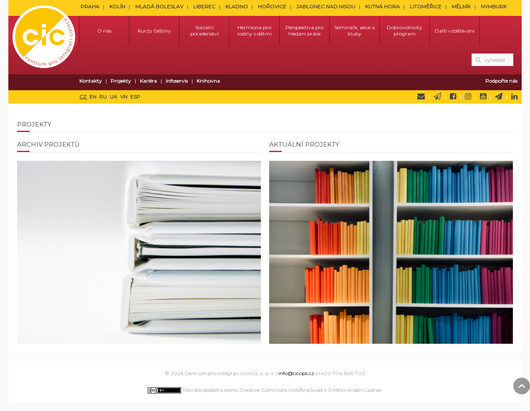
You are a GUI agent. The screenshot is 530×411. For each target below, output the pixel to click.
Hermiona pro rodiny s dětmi (254, 30)
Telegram (498, 96)
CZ (83, 97)
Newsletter (437, 96)
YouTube (483, 96)
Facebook (453, 96)
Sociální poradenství (204, 30)
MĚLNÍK (461, 6)
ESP (135, 97)
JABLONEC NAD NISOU (325, 6)
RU (103, 97)
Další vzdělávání (454, 31)
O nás (104, 31)
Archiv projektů (48, 144)
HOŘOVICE (272, 6)
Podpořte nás (501, 81)
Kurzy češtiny (154, 31)
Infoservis (177, 81)
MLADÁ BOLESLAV (159, 6)
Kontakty (90, 81)
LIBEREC (204, 6)
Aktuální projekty (304, 144)
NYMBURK (494, 6)
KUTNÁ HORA (382, 6)
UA (114, 97)
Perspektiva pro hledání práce (304, 30)
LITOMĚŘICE (426, 6)
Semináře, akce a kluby (354, 30)
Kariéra (148, 81)
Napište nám (421, 96)
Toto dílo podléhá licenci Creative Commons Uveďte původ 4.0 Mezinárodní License (264, 390)
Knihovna (208, 81)
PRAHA (90, 6)
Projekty (121, 81)
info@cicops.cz (296, 373)
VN (124, 97)
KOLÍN (117, 6)
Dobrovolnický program (404, 30)
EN (93, 97)
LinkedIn (514, 96)
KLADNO (236, 6)
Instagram (468, 96)
